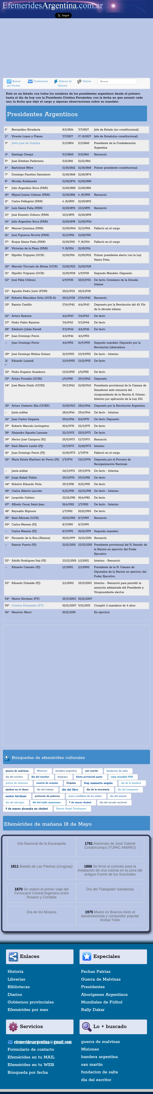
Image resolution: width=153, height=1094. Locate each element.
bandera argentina (99, 1057)
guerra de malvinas (100, 1042)
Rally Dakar (93, 1010)
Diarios (84, 81)
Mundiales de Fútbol (101, 1002)
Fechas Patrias (96, 971)
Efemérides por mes (28, 1010)
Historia (16, 971)
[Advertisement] (76, 48)
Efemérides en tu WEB (31, 1065)
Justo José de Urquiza (26, 143)
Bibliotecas (19, 987)
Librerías (16, 979)
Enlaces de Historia (62, 83)
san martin (92, 1064)
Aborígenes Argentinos (104, 994)
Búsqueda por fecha (28, 1072)
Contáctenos (38, 81)
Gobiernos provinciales (31, 1002)
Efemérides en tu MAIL (31, 1057)
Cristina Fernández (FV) (28, 605)
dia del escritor (96, 1080)
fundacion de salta (99, 1072)
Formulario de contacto (31, 1049)
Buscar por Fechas (13, 83)
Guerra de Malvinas (101, 979)
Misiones (90, 1049)
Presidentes (93, 987)
